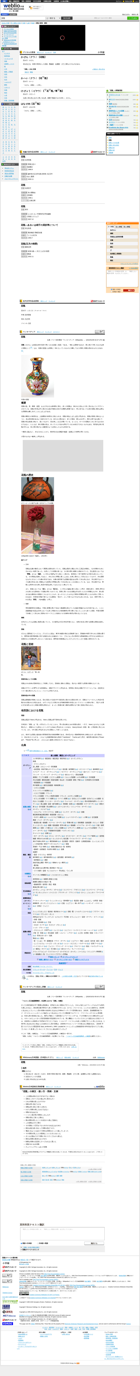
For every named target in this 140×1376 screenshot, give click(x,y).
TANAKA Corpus (7, 1293)
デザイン (61, 1008)
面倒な (43, 1133)
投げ (48, 1128)
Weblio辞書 (122, 1275)
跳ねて (34, 1136)
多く (82, 1005)
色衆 (43, 1167)
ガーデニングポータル (64, 959)
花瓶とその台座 (113, 143)
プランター (44, 914)
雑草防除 (36, 879)
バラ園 (47, 828)
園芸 (61, 755)
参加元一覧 (135, 14)
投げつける (37, 1104)
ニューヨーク (36, 1018)
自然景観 (37, 769)
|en (101, 769)
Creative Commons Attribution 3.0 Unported (43, 1298)
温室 (49, 804)
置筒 (51, 1179)
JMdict (33, 1324)
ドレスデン (69, 639)
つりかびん (65, 1171)
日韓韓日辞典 (47, 1)
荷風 (29, 164)
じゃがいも (32, 214)
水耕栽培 (43, 849)
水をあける (34, 1112)
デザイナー (49, 1021)
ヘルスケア (7, 82)
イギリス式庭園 (39, 788)
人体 (41, 416)
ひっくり (55, 1131)
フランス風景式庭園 (52, 796)
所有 (38, 1026)
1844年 (98, 1024)
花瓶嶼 (110, 153)
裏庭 (34, 820)
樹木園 (65, 769)
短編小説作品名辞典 (31, 152)
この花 (28, 1096)
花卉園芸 (65, 841)
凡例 (54, 52)
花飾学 (77, 841)
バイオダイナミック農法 (59, 875)
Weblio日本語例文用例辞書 (33, 1087)
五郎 (29, 247)
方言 (5, 98)
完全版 (40, 232)
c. (52, 1026)
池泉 (50, 935)
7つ (80, 1016)
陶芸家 (68, 1013)
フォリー (46, 906)
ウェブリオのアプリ (46, 1334)
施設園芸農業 (44, 814)
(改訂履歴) (44, 1275)
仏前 (24, 98)
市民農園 (54, 766)
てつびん (84, 1171)
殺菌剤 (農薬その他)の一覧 (42, 882)
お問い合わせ (66, 1334)
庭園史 (35, 777)
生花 (27, 1076)
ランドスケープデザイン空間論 (57, 954)
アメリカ (49, 969)
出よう (32, 1131)
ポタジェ (60, 814)
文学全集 (39, 174)
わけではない (44, 1109)
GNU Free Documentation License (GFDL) (45, 1279)
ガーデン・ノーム (39, 890)
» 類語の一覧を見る (98, 69)
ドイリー (112, 122)
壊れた (41, 1117)
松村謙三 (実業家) (116, 253)
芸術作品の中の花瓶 (116, 115)
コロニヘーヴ (45, 766)
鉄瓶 (79, 1171)
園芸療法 (48, 758)
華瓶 (31, 72)
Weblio (21, 1287)
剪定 (50, 884)
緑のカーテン (69, 774)
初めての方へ (126, 14)
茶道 (31, 589)
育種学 (35, 846)
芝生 (24, 891)
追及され (92, 1018)
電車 (5, 61)
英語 (27, 720)
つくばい (40, 941)
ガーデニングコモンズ (70, 957)
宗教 (23, 23)
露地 (74, 780)
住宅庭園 (95, 817)
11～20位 (119, 226)
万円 (36, 1125)
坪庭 (79, 780)
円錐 (50, 1016)
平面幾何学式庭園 (54, 830)
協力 (45, 1013)
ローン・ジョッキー (88, 892)
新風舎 (28, 254)
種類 (94, 1074)
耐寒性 (68, 846)
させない (29, 1008)
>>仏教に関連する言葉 (94, 1169)
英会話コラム (9, 168)
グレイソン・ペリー (40, 691)
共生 (97, 1018)
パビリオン (74, 943)
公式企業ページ (88, 1334)
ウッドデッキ (49, 917)
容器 (46, 64)
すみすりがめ (97, 1171)
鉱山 (54, 1029)
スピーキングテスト (11, 179)
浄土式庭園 (37, 780)
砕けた (44, 1107)
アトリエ (29, 235)
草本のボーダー (42, 935)
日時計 (39, 906)
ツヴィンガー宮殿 (81, 639)
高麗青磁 (29, 611)
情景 (47, 251)
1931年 (85, 1010)
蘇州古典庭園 (48, 785)
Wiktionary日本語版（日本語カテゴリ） (39, 1057)
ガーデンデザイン (77, 758)
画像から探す (44, 1336)
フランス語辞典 (110, 1346)
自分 (44, 1120)
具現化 (34, 1016)
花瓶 (69, 911)
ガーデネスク (64, 951)
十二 (40, 251)
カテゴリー (56, 332)
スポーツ (7, 87)
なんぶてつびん (52, 1171)
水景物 (86, 933)
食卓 (36, 1139)
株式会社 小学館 (24, 1264)
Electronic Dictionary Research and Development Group (81, 1324)
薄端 (62, 1179)
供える (33, 98)
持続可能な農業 (38, 862)
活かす (37, 1074)
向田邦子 (28, 188)
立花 (110, 120)
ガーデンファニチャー (48, 903)
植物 (67, 844)
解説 (61, 1001)
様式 (31, 1005)
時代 (28, 1005)
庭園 (56, 755)
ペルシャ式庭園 (70, 777)
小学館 (28, 216)
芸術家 (45, 1005)
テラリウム (42, 854)
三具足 (81, 569)
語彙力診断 (8, 176)
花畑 (42, 828)
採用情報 (86, 1338)
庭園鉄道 (50, 941)
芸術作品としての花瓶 (116, 111)
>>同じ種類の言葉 (81, 1181)
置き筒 (47, 1179)
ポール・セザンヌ (27, 672)
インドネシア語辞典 (112, 1348)
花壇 (70, 804)
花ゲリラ (86, 772)
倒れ (51, 1096)
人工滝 (80, 933)
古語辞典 (56, 1)
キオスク (52, 925)
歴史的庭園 (79, 774)
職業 (94, 1010)
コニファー (68, 930)
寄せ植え (62, 870)
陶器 (61, 432)
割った (37, 1101)
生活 (5, 79)
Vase (42, 1026)
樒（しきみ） (65, 576)
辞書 (4, 1)
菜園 (82, 812)
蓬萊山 (38, 949)
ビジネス (7, 53)
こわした (45, 1115)
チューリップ (30, 1147)
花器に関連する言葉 (26, 1180)
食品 (5, 92)
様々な (90, 1074)
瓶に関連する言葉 (26, 1171)
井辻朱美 (28, 228)
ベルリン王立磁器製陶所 (31, 1001)
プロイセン (68, 636)
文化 (37, 976)
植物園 (45, 822)
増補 (36, 232)
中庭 (98, 825)
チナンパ (96, 822)
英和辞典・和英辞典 (112, 1338)
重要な (40, 1005)
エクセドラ (59, 917)
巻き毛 (90, 1026)
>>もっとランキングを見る (129, 263)
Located (60, 1026)
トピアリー (70, 903)
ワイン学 (70, 870)
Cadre (44, 1024)
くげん (78, 1167)
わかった (58, 1133)
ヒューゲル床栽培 (91, 828)
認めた (55, 1120)
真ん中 (43, 1099)
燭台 (73, 569)
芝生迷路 (51, 933)
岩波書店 (29, 167)
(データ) (42, 969)
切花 (35, 345)
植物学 (36, 849)
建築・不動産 (8, 72)
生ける (28, 64)
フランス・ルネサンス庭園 (69, 796)
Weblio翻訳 (109, 1340)
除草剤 (45, 884)
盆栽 (44, 870)
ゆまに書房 (30, 176)
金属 (70, 432)
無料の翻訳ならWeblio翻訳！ (37, 7)
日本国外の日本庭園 (92, 780)
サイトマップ (22, 1344)
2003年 (100, 688)
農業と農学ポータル (46, 959)
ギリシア (27, 622)
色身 (53, 1167)
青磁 (80, 608)
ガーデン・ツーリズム (78, 951)
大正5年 (27, 319)
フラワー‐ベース (114, 95)
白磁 (76, 608)
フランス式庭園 (38, 796)
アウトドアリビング (40, 951)
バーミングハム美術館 (73, 1026)
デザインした (69, 1005)
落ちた (60, 1136)
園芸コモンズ (54, 957)
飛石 (81, 941)
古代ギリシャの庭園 (94, 798)
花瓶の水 (111, 148)
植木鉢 (39, 734)
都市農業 (60, 857)
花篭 (44, 348)
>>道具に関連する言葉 (94, 1181)
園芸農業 (36, 814)
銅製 (49, 98)
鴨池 (34, 938)
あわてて (39, 1131)
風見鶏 (76, 900)
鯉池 (42, 938)
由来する (95, 1008)
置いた (54, 1141)
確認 (111, 233)
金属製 (57, 64)
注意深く (38, 1141)
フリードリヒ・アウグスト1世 (42, 633)
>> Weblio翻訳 (133, 268)
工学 (5, 69)
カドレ (48, 1024)
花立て (27, 72)
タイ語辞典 (109, 1350)
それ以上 (52, 1125)
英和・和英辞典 (26, 1)
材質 (38, 406)
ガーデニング (70, 755)
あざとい (113, 230)
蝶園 (49, 825)
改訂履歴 (80, 1287)
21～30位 (127, 226)
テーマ (101, 1018)
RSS (78, 1363)
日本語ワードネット (25, 1315)
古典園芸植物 (85, 841)
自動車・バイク (9, 64)
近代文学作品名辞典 (31, 301)
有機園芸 (28, 873)
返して (60, 1131)
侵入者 (32, 1128)
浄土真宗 (93, 571)
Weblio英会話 (9, 171)
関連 (88, 1024)
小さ (37, 1096)
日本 (55, 969)
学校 (97, 1010)
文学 (44, 214)
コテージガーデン (64, 806)
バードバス (53, 892)
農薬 (54, 884)
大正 (34, 174)
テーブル (36, 1099)
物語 (32, 232)
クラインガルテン (40, 764)
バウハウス (62, 1013)
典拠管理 (62, 963)
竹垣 (49, 922)
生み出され (31, 1024)
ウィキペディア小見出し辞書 (34, 987)
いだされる (98, 1021)
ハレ (96, 1013)
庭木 (102, 941)
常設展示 (53, 1018)
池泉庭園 (88, 822)
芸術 (91, 1010)
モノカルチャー (52, 870)
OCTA (35, 235)
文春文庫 (32, 200)
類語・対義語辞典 (14, 1)
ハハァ (66, 943)
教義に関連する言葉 (26, 1167)
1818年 (101, 1008)
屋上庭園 (44, 804)
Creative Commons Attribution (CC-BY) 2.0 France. (44, 1295)
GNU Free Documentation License (54, 1274)
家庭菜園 (80, 804)
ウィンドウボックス (40, 911)
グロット (59, 925)
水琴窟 (95, 900)
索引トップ (40, 52)
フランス (36, 969)
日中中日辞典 (37, 1)
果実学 (71, 841)
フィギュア (63, 1029)
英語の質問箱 (9, 173)
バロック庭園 (58, 828)
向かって (39, 1128)
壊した (35, 1133)
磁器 (65, 432)
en (42, 758)
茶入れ (83, 1024)
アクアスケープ (53, 951)
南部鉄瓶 (44, 1171)
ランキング (48, 52)
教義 (32, 23)
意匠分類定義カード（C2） (39, 751)
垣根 (39, 919)
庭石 (97, 941)
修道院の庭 (37, 822)
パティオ (56, 943)
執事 (27, 1141)
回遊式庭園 (55, 780)
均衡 (84, 1016)
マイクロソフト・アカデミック (43, 973)
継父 (111, 247)
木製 (27, 1144)
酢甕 (61, 1175)
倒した (37, 1109)
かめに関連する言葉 (26, 1176)
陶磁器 (51, 64)
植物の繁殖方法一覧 (58, 846)
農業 (46, 860)
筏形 (43, 1179)
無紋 (53, 98)
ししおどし (88, 900)
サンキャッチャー (42, 892)
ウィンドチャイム (56, 900)
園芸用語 (56, 758)
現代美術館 (45, 1018)
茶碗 (66, 579)
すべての (24, 1005)
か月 (43, 251)
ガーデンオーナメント (27, 903)
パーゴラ (49, 943)
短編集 (48, 214)
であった (40, 1016)
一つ (28, 1018)
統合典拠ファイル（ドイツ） (43, 966)
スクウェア (35, 216)
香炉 (68, 569)
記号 (4, 161)
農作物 (36, 865)
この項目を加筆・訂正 (69, 976)
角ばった (39, 1024)
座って (35, 1029)
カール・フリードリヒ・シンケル (78, 1008)
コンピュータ (8, 58)
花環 (110, 138)
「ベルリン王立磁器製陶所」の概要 (78, 1036)
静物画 (28, 700)
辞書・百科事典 (9, 100)
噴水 (87, 946)
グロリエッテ (38, 930)
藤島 (26, 247)
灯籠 (63, 903)
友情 (29, 251)
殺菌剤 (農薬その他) (50, 879)
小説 (32, 164)
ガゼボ (36, 925)
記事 (44, 1001)
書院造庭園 (46, 780)
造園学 (35, 852)
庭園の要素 (27, 931)
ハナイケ (30, 310)
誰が (33, 1115)
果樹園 (65, 804)
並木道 (92, 941)
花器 (110, 104)
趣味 (5, 85)
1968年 (34, 1021)
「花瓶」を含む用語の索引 (30, 1247)
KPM (52, 1005)
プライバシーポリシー (24, 1342)
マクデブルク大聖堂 (30, 1026)
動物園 (73, 825)
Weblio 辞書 (128, 1)
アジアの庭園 (43, 777)
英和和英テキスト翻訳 (32, 1224)
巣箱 (100, 900)
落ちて (35, 1107)
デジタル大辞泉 (29, 52)
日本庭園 (92, 777)
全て (3, 51)
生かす (31, 1074)
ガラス (63, 64)
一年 (37, 251)
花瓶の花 (111, 150)
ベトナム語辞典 (110, 1352)
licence (128, 1324)
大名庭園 (69, 780)
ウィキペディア (29, 332)
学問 (5, 74)
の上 (39, 1139)
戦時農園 (81, 822)
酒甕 (57, 1175)
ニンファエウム (39, 943)
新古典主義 (37, 1008)
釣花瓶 (60, 1171)
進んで (51, 1120)
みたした (112, 99)
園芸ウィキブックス (82, 959)
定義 (111, 240)
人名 (5, 95)
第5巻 (44, 174)
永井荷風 (28, 160)
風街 (29, 232)
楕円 (45, 1016)
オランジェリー (75, 917)
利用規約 (21, 1340)
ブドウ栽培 (37, 870)
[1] (31, 347)
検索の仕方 (21, 1336)
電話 (27, 1131)
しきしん (57, 1167)
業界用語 (7, 56)
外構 (35, 919)
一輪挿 (111, 125)
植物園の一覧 (40, 954)
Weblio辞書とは (22, 1334)
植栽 (34, 761)
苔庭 (41, 933)
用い (39, 98)
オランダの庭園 (39, 798)
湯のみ (72, 579)
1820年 (48, 1010)
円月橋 (66, 917)
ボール (28, 1136)
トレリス (56, 930)
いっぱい (39, 1147)
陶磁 (68, 1074)
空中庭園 (42, 806)
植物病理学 (37, 884)
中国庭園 (48, 782)
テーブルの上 (45, 1141)
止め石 (87, 941)
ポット (52, 914)
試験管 (45, 427)
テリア (96, 1026)
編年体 (30, 174)
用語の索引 (67, 1057)
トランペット (33, 1010)
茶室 (87, 589)
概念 (111, 260)
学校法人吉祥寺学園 (116, 237)
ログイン (119, 1)
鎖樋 (81, 900)
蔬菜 (35, 854)
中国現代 (40, 214)
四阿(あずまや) (38, 917)
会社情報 (86, 1336)
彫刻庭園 (56, 825)
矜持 (111, 243)
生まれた (26, 1010)
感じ (24, 1008)
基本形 (58, 1016)
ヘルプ (137, 1)
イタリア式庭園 (39, 793)
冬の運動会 (32, 192)
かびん (28, 1071)
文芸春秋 (29, 195)
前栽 (91, 933)
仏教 (28, 23)
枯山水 (62, 780)
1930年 (26, 1021)
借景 (56, 933)
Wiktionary (101, 1057)
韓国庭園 (37, 782)
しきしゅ (47, 1167)
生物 (5, 90)
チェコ (60, 969)
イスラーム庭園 (54, 777)
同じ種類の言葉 (16, 23)
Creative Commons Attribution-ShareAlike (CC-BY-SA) (49, 1285)
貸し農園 (36, 766)
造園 (62, 849)
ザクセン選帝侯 (26, 633)
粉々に (40, 1107)
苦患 (74, 1167)
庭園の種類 (27, 807)
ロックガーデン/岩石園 (60, 838)
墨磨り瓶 (90, 1171)
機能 (70, 1018)
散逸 (111, 257)
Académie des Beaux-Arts (118, 127)
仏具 (44, 98)
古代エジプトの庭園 (79, 798)
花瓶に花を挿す (113, 145)
